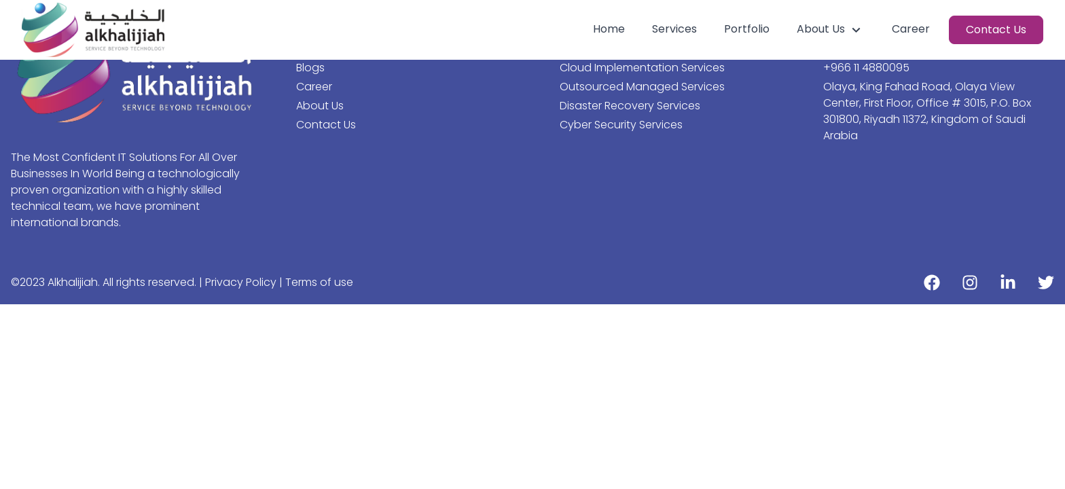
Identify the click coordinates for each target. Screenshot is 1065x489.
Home (609, 29)
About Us (831, 29)
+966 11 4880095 (866, 67)
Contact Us (996, 29)
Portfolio (747, 29)
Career (911, 29)
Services (674, 29)
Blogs (310, 67)
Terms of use (319, 282)
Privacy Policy (242, 282)
